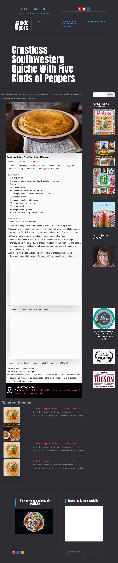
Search (110, 95)
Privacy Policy (66, 554)
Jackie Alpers (32, 161)
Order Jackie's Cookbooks (101, 105)
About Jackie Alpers (100, 237)
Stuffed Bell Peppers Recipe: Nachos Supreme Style (54, 408)
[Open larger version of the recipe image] (44, 127)
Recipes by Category (95, 22)
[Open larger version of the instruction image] (45, 305)
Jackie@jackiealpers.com (35, 13)
